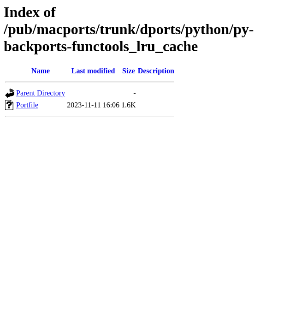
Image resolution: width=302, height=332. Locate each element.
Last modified (93, 71)
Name (40, 71)
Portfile (27, 105)
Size (128, 71)
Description (156, 71)
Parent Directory (40, 93)
